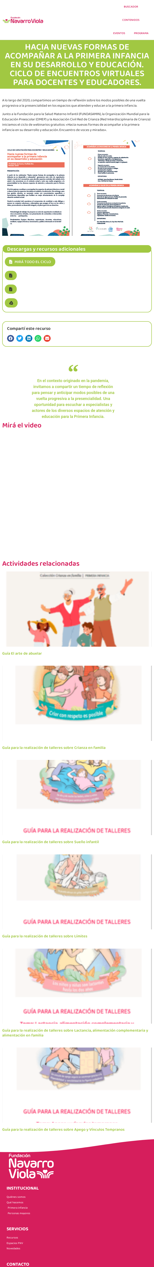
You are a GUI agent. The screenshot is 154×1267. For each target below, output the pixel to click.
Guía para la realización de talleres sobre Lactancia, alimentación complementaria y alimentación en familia (75, 1032)
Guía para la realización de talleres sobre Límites (44, 936)
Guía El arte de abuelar (22, 653)
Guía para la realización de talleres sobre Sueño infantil (50, 842)
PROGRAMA (141, 33)
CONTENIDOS (130, 20)
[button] (11, 275)
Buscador (131, 6)
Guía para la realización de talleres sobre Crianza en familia (54, 747)
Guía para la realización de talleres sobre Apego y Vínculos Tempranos (63, 1129)
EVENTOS (119, 33)
